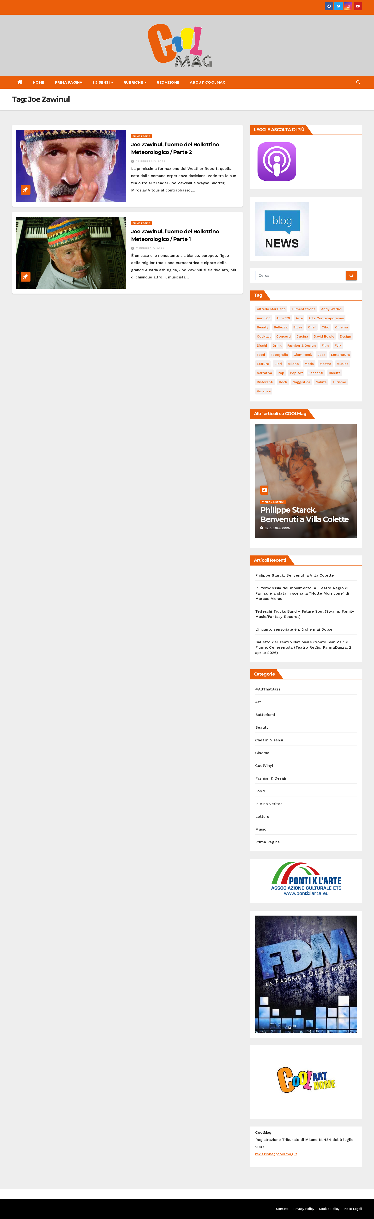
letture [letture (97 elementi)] (263, 364)
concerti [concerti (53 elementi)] (283, 336)
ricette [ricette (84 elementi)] (334, 373)
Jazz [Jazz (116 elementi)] (321, 355)
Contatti (282, 1209)
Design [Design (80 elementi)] (345, 336)
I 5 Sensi (102, 82)
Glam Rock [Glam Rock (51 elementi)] (303, 355)
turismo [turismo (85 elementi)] (339, 382)
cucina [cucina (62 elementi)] (302, 336)
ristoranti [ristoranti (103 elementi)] (265, 382)
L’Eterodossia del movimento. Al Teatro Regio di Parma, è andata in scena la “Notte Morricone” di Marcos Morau (302, 593)
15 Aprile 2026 (277, 527)
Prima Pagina (69, 82)
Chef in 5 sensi (269, 740)
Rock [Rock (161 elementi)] (283, 382)
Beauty (261, 727)
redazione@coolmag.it (276, 1154)
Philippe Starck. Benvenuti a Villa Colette (304, 514)
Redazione (168, 82)
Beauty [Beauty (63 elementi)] (262, 327)
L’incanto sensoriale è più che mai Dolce (293, 629)
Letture (262, 816)
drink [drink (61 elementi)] (277, 345)
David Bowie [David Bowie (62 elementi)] (324, 336)
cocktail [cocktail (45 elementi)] (264, 336)
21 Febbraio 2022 (150, 161)
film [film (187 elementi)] (325, 345)
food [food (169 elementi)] (261, 355)
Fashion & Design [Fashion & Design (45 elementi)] (301, 345)
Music (260, 829)
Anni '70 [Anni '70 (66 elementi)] (283, 318)
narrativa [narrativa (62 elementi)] (264, 373)
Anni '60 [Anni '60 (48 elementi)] (264, 318)
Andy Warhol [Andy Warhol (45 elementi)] (331, 309)
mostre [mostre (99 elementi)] (325, 364)
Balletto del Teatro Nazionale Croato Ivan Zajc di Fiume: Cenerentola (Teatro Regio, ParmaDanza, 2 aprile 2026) (303, 647)
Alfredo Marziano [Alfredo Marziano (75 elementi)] (271, 309)
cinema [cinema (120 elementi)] (341, 327)
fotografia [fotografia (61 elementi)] (279, 355)
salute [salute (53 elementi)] (321, 382)
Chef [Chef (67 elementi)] (312, 327)
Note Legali (353, 1209)
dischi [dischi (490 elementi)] (262, 345)
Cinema (262, 753)
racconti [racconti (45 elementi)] (315, 373)
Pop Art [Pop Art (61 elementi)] (296, 373)
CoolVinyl (264, 765)
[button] (358, 82)
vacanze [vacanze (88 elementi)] (264, 391)
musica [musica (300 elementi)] (342, 364)
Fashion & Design (273, 502)
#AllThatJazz (268, 689)
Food (260, 791)
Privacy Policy (303, 1209)
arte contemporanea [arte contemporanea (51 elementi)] (326, 318)
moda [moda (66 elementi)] (309, 364)
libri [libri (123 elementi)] (278, 364)
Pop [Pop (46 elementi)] (281, 373)
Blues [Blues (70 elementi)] (297, 327)
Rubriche (134, 82)
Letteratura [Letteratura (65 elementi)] (340, 355)
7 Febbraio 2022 (150, 248)
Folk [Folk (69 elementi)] (338, 345)
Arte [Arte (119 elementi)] (299, 318)
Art (258, 702)
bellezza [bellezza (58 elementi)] (281, 327)
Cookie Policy (329, 1209)
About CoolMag (208, 82)
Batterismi (265, 714)
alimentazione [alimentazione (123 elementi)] (303, 309)
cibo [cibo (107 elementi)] (325, 327)
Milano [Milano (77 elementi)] (293, 364)
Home (38, 82)
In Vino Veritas (268, 803)
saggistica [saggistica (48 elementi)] (301, 382)
